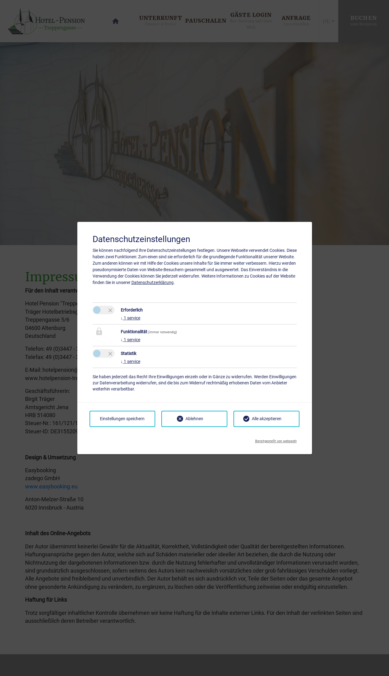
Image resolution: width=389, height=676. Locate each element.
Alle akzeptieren (266, 418)
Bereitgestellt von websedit (276, 439)
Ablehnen (194, 418)
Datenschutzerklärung (152, 282)
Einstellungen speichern (122, 418)
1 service (130, 318)
